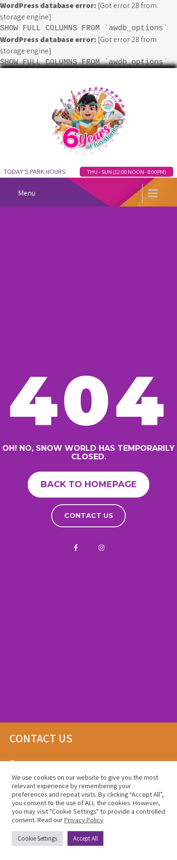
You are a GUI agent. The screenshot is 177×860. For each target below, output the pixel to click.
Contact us (88, 515)
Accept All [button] (85, 838)
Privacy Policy (83, 819)
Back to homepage (89, 484)
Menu (26, 193)
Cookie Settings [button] (37, 838)
